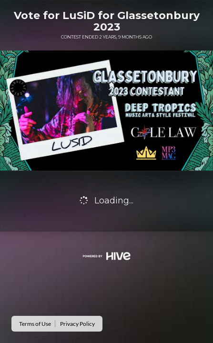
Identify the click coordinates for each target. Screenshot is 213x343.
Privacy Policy (77, 323)
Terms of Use (35, 323)
